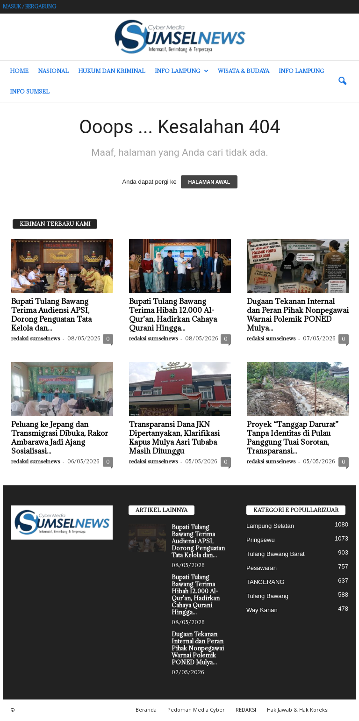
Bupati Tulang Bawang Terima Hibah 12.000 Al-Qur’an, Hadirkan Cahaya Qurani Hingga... (173, 315)
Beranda (146, 710)
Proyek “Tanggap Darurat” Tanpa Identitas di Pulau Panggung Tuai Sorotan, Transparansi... (292, 438)
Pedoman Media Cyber (196, 710)
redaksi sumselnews (35, 339)
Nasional (53, 70)
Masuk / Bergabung (29, 6)
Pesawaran (261, 568)
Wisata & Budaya (243, 70)
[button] (342, 81)
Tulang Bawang (267, 596)
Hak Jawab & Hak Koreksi (298, 710)
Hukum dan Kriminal (111, 70)
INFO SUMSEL (30, 91)
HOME (19, 70)
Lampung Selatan (270, 526)
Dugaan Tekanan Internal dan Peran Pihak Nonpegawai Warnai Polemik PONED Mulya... (298, 315)
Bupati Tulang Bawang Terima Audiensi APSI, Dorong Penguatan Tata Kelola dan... (51, 315)
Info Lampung (181, 71)
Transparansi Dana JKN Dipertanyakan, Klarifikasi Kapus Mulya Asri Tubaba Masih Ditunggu (174, 438)
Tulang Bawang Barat (275, 554)
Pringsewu (260, 540)
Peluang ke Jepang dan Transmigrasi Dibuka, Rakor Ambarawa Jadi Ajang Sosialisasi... (59, 438)
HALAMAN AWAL (209, 183)
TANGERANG (265, 582)
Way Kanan (262, 610)
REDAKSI (246, 710)
